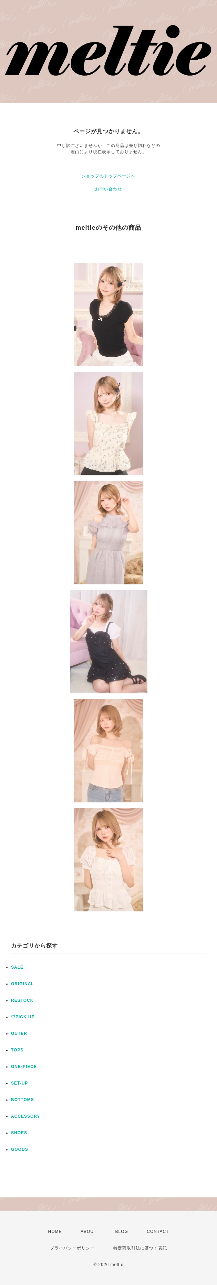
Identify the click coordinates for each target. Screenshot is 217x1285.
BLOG (121, 1231)
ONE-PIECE (24, 1066)
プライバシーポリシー (72, 1248)
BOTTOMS (22, 1099)
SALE (17, 967)
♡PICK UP (23, 1017)
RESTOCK (22, 1000)
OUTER (19, 1033)
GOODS (19, 1149)
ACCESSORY (25, 1116)
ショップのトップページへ (108, 176)
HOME (55, 1231)
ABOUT (88, 1231)
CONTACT (158, 1231)
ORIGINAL (22, 983)
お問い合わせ (108, 189)
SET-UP (19, 1083)
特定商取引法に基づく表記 (140, 1248)
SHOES (19, 1132)
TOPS (17, 1050)
